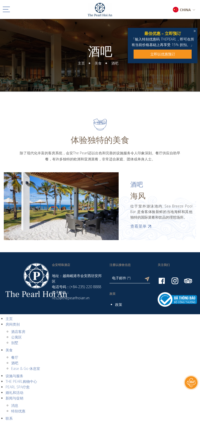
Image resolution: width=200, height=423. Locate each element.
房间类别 (13, 324)
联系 (9, 418)
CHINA (185, 9)
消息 (14, 405)
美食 (98, 63)
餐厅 (14, 357)
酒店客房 (18, 331)
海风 (138, 196)
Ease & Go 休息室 (25, 368)
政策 (118, 304)
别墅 (14, 342)
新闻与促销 (14, 398)
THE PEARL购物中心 (21, 381)
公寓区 (16, 337)
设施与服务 (14, 375)
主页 (81, 63)
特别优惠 (18, 411)
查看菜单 (141, 226)
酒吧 (100, 51)
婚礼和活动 (14, 392)
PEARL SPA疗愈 (18, 387)
